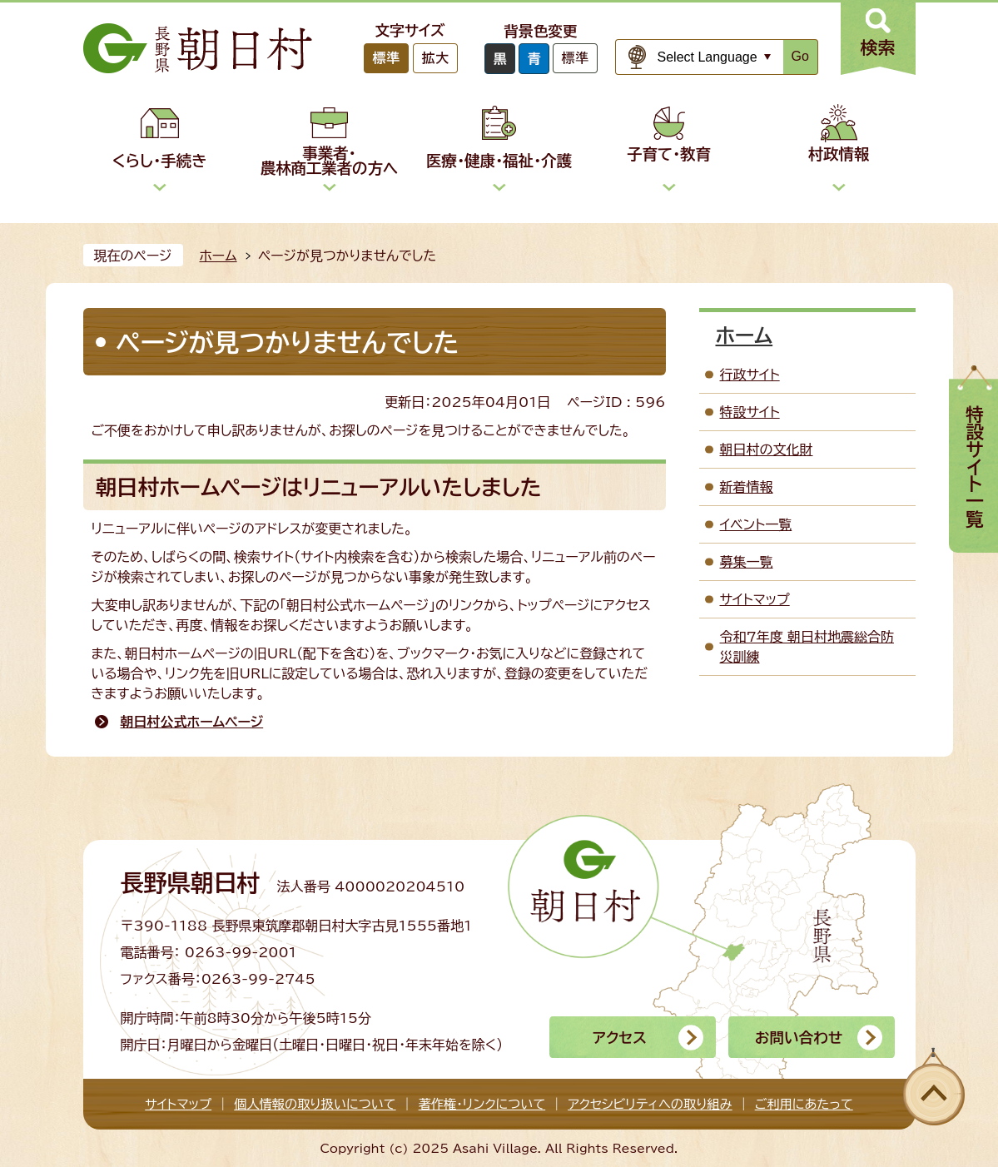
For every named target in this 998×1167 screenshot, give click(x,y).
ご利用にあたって (804, 1104)
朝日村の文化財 (766, 449)
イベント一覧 (756, 524)
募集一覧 (746, 562)
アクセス (620, 1037)
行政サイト (750, 374)
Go (800, 56)
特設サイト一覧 (975, 467)
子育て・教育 (669, 153)
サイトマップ (755, 599)
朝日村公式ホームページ (192, 721)
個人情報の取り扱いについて (314, 1104)
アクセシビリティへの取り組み (650, 1104)
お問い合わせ (798, 1037)
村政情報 (839, 153)
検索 (878, 47)
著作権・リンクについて (482, 1104)
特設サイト (750, 412)
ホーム (218, 255)
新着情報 (746, 487)
